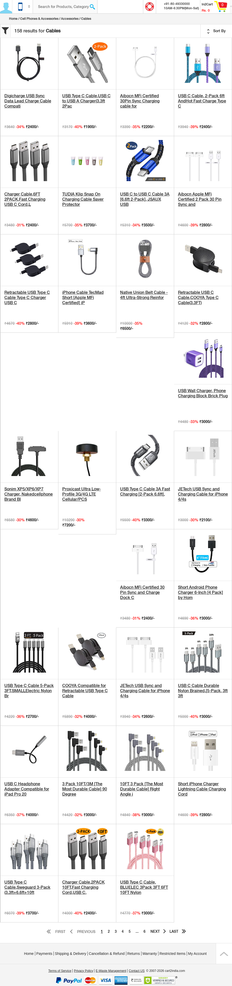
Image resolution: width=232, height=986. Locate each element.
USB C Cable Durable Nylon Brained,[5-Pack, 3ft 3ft (203, 690)
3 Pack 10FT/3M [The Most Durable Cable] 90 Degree (84, 789)
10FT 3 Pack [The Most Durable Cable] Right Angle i (141, 789)
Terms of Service (59, 971)
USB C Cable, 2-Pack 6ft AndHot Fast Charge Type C (202, 101)
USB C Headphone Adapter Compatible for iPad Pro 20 (26, 789)
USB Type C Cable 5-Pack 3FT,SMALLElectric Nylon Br (29, 690)
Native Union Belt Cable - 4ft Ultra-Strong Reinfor (144, 295)
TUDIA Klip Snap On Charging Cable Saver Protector (83, 199)
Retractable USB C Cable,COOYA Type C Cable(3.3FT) (198, 297)
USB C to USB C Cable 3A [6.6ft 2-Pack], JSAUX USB (144, 199)
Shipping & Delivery (70, 954)
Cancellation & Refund (106, 954)
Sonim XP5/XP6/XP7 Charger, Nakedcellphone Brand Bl (28, 494)
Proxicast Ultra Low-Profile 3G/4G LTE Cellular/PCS (81, 494)
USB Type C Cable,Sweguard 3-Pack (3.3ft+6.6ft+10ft (27, 887)
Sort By (216, 31)
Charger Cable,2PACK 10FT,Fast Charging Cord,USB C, (83, 887)
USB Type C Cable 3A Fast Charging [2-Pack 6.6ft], (145, 492)
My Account (197, 954)
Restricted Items (172, 954)
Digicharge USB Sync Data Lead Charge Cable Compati (27, 101)
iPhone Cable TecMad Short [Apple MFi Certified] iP (83, 297)
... (137, 931)
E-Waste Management (111, 971)
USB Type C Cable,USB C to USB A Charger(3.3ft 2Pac (86, 101)
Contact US (137, 971)
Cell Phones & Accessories (39, 19)
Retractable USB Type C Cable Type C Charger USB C (27, 297)
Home (13, 19)
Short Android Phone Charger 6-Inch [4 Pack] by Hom (200, 592)
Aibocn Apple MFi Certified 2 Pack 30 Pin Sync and (199, 199)
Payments (44, 954)
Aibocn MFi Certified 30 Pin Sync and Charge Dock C (142, 592)
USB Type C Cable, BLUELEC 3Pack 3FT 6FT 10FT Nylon (144, 887)
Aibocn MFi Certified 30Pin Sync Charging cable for (139, 101)
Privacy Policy (83, 971)
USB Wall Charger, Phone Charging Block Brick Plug (203, 393)
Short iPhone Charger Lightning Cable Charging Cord (202, 789)
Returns (133, 954)
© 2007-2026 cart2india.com (165, 971)
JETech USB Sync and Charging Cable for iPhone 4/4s (203, 494)
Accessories (69, 19)
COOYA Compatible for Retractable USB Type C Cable (85, 690)
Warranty (149, 954)
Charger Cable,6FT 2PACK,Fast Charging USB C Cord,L (24, 199)
